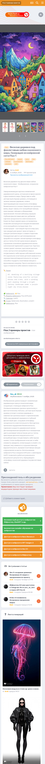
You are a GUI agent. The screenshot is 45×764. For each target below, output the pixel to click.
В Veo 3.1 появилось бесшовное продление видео (20, 600)
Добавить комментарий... (14, 499)
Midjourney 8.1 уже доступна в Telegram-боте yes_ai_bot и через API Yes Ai (22, 587)
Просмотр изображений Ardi (21, 175)
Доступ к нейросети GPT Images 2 (18, 543)
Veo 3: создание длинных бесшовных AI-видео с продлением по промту (21, 574)
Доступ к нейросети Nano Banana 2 (19, 537)
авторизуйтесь (32, 482)
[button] (19, 136)
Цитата (12, 470)
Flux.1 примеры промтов (17, 330)
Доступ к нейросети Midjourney (18, 555)
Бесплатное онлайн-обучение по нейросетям (18, 529)
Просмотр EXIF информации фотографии (22, 344)
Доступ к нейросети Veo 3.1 (16, 549)
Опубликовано (22, 396)
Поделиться (11, 384)
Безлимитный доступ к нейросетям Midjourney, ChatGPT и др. (19, 521)
